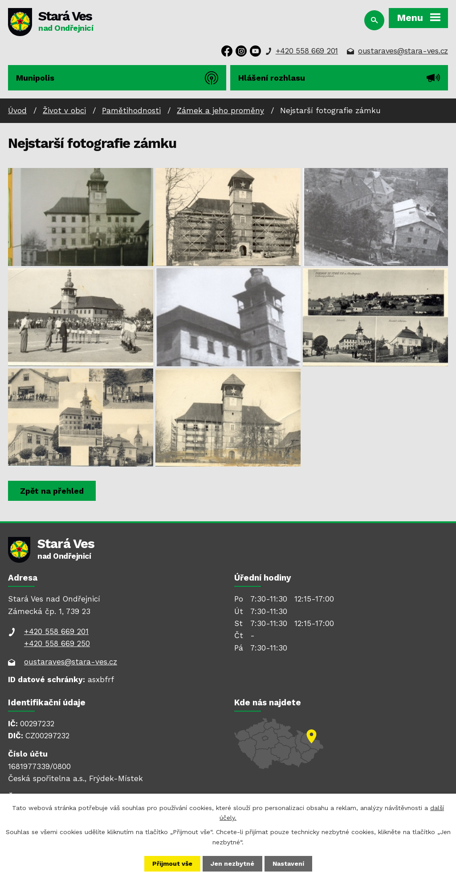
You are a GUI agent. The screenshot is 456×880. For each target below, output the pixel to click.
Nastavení (288, 863)
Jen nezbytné (232, 863)
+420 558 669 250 (57, 643)
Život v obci (64, 110)
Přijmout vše (172, 863)
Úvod (17, 110)
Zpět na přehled (52, 490)
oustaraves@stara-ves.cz (403, 50)
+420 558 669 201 (307, 50)
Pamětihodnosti (131, 110)
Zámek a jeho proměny (220, 110)
